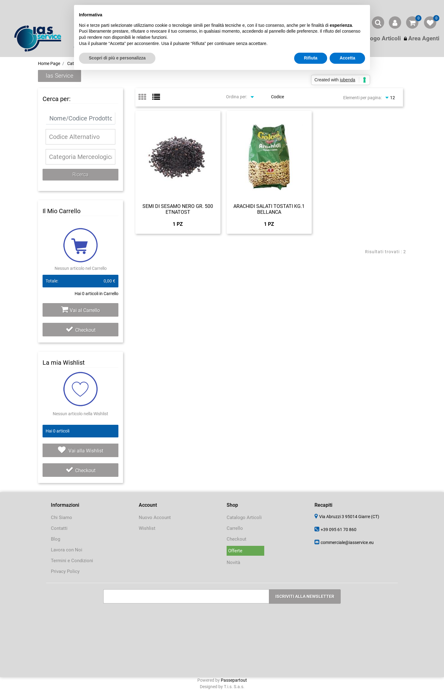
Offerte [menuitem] (235, 551)
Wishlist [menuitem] (147, 528)
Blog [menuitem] (55, 539)
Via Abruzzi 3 (349, 516)
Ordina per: (236, 96)
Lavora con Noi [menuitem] (66, 550)
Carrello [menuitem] (235, 528)
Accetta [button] (347, 57)
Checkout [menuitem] (236, 539)
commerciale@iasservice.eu (347, 542)
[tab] (145, 97)
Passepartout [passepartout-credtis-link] (234, 680)
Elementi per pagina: (362, 97)
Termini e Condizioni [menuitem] (72, 560)
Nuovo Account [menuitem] (155, 517)
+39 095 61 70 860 (338, 529)
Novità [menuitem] (233, 562)
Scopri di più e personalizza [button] (117, 57)
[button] (80, 175)
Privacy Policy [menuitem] (65, 571)
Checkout (81, 330)
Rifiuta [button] (311, 57)
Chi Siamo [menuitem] (61, 517)
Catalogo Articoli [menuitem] (244, 517)
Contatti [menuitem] (59, 528)
